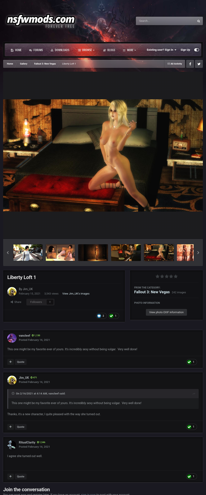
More (129, 50)
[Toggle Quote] (13, 393)
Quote (20, 361)
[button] (7, 252)
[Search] (155, 21)
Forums (36, 50)
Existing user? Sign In (161, 50)
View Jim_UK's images (76, 293)
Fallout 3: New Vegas (152, 292)
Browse (86, 50)
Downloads (60, 50)
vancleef (24, 335)
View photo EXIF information (166, 312)
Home (16, 50)
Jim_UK (28, 289)
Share (16, 302)
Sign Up (185, 49)
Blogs (109, 50)
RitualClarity (27, 442)
